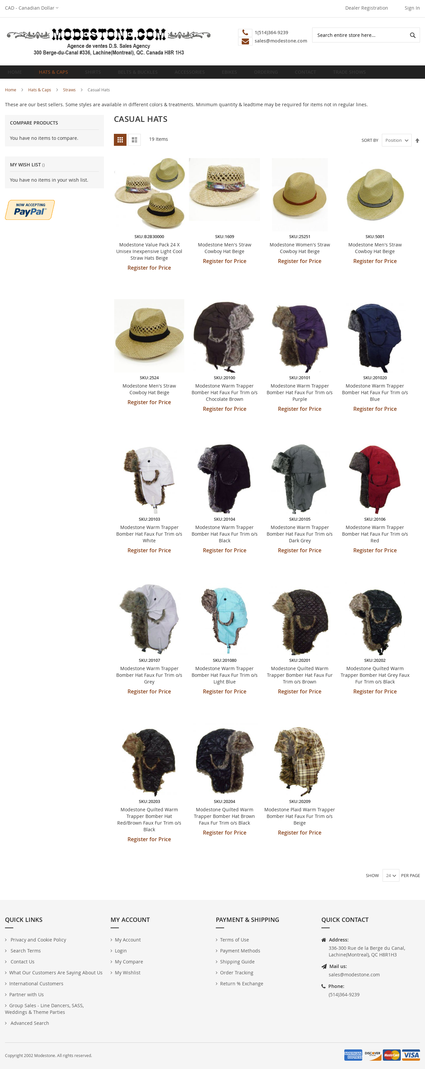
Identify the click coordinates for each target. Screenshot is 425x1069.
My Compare (129, 962)
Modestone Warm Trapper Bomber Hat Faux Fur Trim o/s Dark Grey (300, 539)
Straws (69, 95)
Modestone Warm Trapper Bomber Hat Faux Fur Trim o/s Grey (149, 680)
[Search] (412, 35)
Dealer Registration (366, 8)
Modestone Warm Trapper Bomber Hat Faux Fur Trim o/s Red (375, 539)
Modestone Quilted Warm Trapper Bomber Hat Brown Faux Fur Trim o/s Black (224, 821)
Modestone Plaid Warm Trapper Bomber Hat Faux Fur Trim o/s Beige (299, 821)
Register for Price (149, 273)
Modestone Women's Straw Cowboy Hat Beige (300, 253)
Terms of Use (234, 940)
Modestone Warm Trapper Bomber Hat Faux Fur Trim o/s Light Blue (225, 680)
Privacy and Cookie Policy (37, 940)
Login (121, 951)
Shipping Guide (237, 962)
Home (16, 74)
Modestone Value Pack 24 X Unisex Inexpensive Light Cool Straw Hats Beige (149, 256)
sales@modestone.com (354, 975)
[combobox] (366, 35)
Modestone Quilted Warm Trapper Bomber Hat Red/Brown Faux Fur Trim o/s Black (149, 825)
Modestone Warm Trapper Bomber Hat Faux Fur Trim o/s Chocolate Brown (225, 397)
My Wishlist (127, 973)
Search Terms (25, 951)
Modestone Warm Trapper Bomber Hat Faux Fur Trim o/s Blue (375, 397)
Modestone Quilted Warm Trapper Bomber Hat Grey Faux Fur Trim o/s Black (375, 680)
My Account (128, 940)
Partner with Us (26, 995)
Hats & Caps (39, 95)
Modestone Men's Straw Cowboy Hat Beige (224, 253)
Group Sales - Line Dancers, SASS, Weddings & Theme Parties (44, 1009)
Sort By (370, 145)
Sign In (412, 8)
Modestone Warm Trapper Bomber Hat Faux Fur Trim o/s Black (225, 539)
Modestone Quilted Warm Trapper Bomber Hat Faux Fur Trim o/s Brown (300, 680)
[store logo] (108, 41)
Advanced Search (29, 1023)
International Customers (36, 984)
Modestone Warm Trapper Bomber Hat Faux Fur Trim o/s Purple (300, 397)
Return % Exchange (241, 984)
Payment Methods (240, 951)
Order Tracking (236, 973)
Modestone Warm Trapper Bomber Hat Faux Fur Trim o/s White (149, 539)
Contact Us (22, 962)
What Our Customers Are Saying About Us (56, 973)
